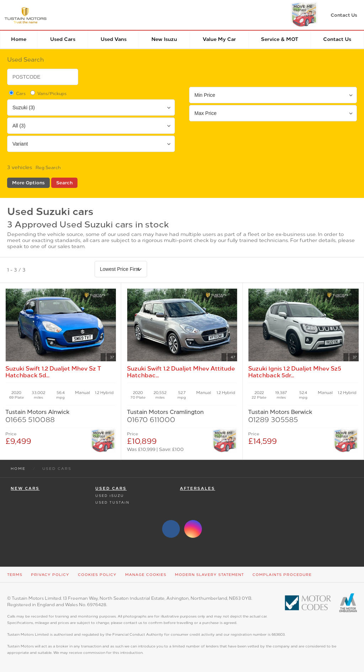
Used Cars (62, 39)
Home (18, 39)
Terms (14, 574)
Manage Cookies (145, 574)
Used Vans (114, 39)
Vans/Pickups (47, 93)
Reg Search (48, 167)
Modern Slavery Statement (209, 574)
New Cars (25, 488)
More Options (28, 182)
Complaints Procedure (282, 574)
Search (64, 182)
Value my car (219, 39)
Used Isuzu (109, 496)
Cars (17, 93)
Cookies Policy (97, 574)
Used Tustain (112, 502)
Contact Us (337, 39)
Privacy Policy (50, 574)
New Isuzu (164, 39)
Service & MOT (279, 39)
